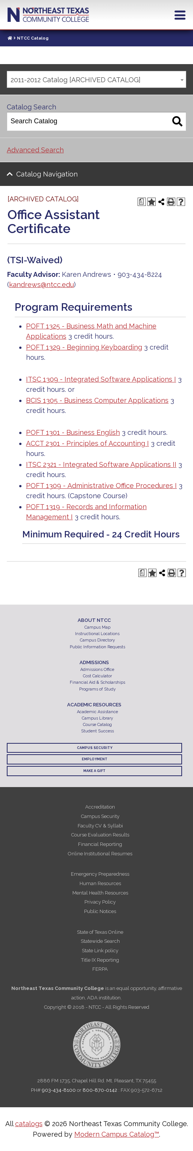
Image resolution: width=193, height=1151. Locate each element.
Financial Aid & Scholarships (97, 682)
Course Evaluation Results (100, 835)
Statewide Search (100, 941)
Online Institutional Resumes (100, 853)
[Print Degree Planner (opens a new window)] (142, 202)
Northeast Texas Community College (48, 15)
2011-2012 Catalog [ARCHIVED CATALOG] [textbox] (76, 80)
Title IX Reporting (100, 960)
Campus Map (97, 627)
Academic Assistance (97, 711)
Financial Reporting (100, 844)
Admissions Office (97, 669)
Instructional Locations (97, 633)
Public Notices (100, 911)
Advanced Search (35, 150)
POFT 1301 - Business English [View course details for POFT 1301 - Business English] (73, 432)
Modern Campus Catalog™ (116, 1134)
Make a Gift (94, 771)
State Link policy (100, 950)
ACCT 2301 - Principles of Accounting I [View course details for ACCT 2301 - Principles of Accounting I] (87, 443)
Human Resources (100, 883)
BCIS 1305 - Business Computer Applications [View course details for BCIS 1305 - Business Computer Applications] (97, 400)
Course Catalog (97, 724)
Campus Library (97, 718)
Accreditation (100, 807)
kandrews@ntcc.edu (41, 285)
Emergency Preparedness (100, 874)
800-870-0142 (100, 1090)
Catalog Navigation (47, 174)
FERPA (100, 969)
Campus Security (94, 748)
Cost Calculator (97, 676)
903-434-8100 (59, 1090)
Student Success (97, 731)
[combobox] (96, 79)
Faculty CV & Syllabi (100, 826)
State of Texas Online (100, 932)
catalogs (29, 1124)
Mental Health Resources (100, 893)
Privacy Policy (100, 902)
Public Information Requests (97, 647)
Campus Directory (97, 640)
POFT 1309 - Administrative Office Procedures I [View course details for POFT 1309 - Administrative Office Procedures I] (101, 486)
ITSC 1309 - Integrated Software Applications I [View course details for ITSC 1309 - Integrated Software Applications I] (101, 379)
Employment (94, 759)
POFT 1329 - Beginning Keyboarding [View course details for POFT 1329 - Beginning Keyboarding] (84, 347)
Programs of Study (97, 689)
